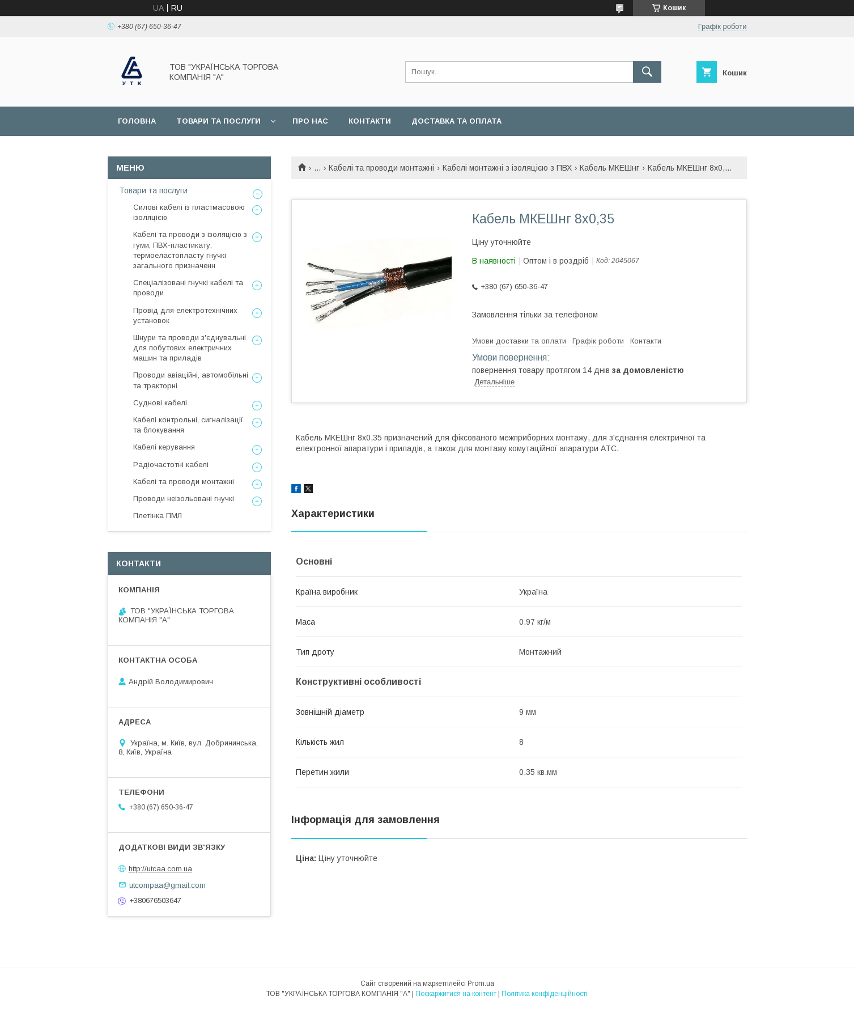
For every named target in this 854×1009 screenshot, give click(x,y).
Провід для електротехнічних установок (185, 315)
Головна (137, 121)
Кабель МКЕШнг (609, 167)
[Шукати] (647, 72)
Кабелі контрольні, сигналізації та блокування (188, 425)
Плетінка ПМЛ (157, 515)
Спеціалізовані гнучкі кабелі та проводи (188, 287)
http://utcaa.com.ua (160, 868)
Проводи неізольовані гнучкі (183, 498)
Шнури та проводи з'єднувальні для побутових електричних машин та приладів (189, 347)
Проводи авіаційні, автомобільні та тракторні (190, 380)
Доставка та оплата (456, 121)
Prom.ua (481, 983)
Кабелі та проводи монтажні (381, 167)
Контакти (370, 121)
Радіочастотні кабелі (171, 464)
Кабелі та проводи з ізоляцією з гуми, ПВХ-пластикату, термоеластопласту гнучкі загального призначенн (190, 250)
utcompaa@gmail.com (167, 884)
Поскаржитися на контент (455, 994)
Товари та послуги (218, 121)
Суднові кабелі (160, 402)
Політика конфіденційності (545, 994)
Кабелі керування (164, 447)
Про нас (310, 121)
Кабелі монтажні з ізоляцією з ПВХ (507, 167)
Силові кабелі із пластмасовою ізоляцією (189, 212)
